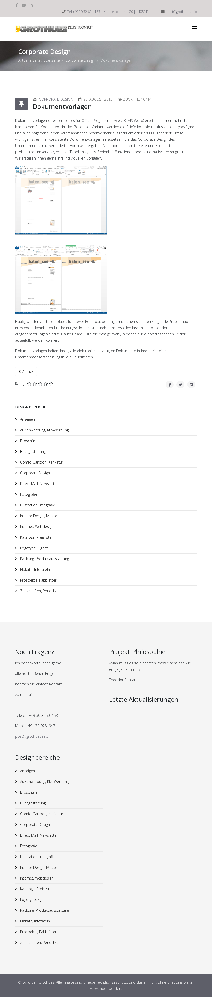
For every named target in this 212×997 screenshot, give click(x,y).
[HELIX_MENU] (194, 28)
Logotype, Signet (33, 547)
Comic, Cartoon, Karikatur (41, 462)
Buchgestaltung (32, 451)
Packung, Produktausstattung (44, 558)
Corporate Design (80, 60)
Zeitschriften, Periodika (38, 590)
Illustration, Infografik (37, 505)
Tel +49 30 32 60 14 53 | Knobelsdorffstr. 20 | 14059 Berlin (111, 11)
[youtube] (24, 5)
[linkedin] (31, 5)
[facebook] (17, 5)
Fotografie (28, 494)
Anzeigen (27, 419)
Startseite (52, 60)
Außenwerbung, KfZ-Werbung (44, 429)
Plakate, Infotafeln (34, 569)
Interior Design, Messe (38, 515)
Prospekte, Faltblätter (37, 580)
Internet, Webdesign (36, 526)
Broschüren (29, 440)
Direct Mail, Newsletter (38, 483)
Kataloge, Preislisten (36, 537)
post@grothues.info (181, 11)
